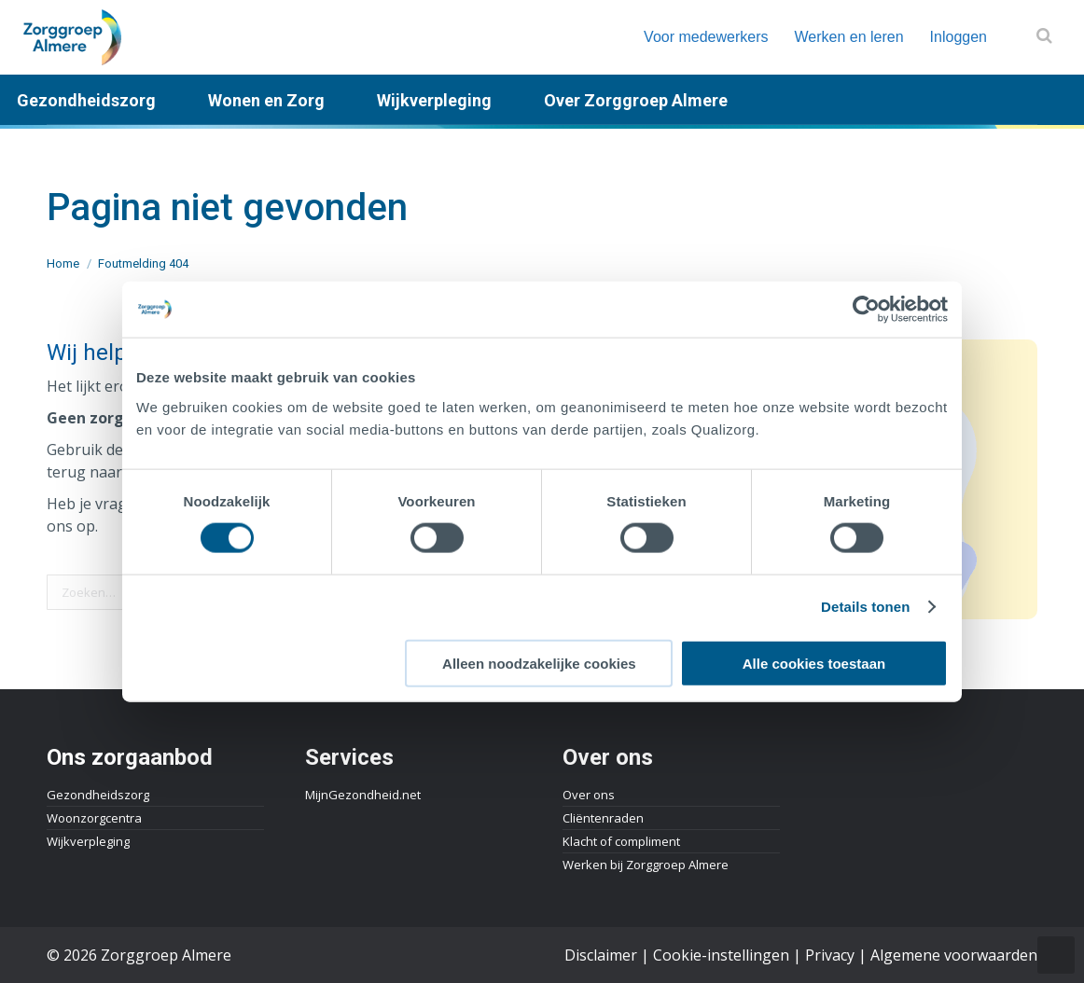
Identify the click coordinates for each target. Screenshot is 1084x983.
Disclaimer (600, 955)
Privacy (830, 955)
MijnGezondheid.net (363, 794)
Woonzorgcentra (94, 818)
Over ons (589, 794)
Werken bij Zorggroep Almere (646, 864)
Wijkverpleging (88, 841)
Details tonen (865, 607)
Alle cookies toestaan (814, 663)
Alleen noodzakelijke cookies (539, 663)
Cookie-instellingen (721, 955)
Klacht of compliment (621, 841)
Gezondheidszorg (98, 794)
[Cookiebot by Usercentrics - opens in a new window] (866, 310)
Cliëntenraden (603, 818)
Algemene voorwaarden (953, 955)
